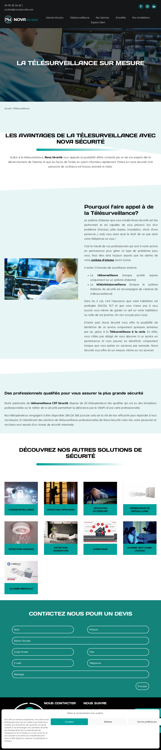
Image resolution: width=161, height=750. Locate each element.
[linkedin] (154, 6)
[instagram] (147, 6)
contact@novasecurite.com (18, 10)
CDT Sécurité (60, 403)
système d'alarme (102, 260)
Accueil (7, 109)
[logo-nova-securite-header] (21, 17)
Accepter (69, 721)
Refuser (108, 721)
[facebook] (140, 6)
